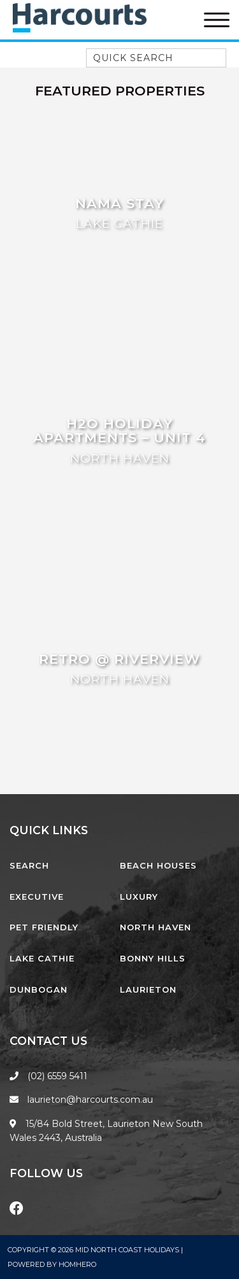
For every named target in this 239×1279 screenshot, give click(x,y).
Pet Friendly (44, 927)
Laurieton (148, 989)
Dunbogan (39, 989)
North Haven (155, 927)
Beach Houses (158, 865)
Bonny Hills (152, 958)
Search (29, 865)
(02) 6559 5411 (57, 1076)
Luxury (139, 896)
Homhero (77, 1264)
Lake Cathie (42, 958)
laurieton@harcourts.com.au (81, 1099)
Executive (37, 896)
